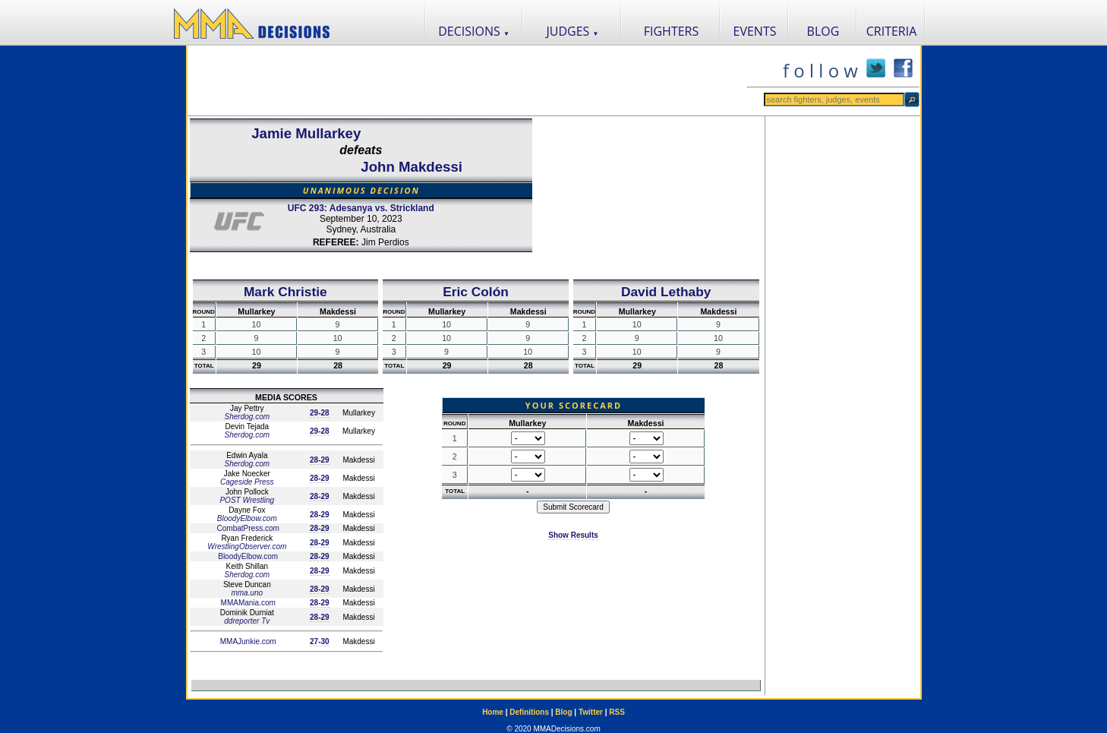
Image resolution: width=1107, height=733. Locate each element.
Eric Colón (476, 291)
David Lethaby (666, 291)
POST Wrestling (246, 500)
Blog (563, 712)
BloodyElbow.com (247, 518)
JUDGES (573, 31)
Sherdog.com (247, 416)
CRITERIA (891, 31)
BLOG (823, 31)
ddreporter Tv (247, 621)
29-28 (320, 413)
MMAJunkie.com (247, 641)
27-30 (320, 641)
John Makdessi (411, 167)
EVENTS (755, 31)
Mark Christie (285, 291)
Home (492, 712)
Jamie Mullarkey (306, 133)
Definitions (529, 712)
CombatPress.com (247, 528)
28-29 (320, 460)
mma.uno (247, 593)
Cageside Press (247, 482)
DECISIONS (473, 31)
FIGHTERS (671, 31)
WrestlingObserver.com (246, 546)
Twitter (591, 712)
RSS (617, 712)
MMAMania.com (247, 603)
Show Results (573, 535)
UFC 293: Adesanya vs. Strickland (361, 208)
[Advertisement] (467, 80)
